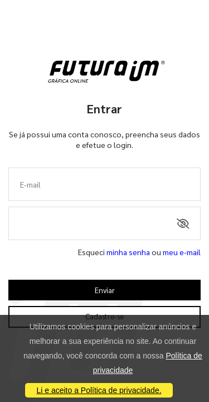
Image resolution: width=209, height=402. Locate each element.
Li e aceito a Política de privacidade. (98, 390)
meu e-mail (182, 252)
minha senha (128, 252)
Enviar (105, 290)
